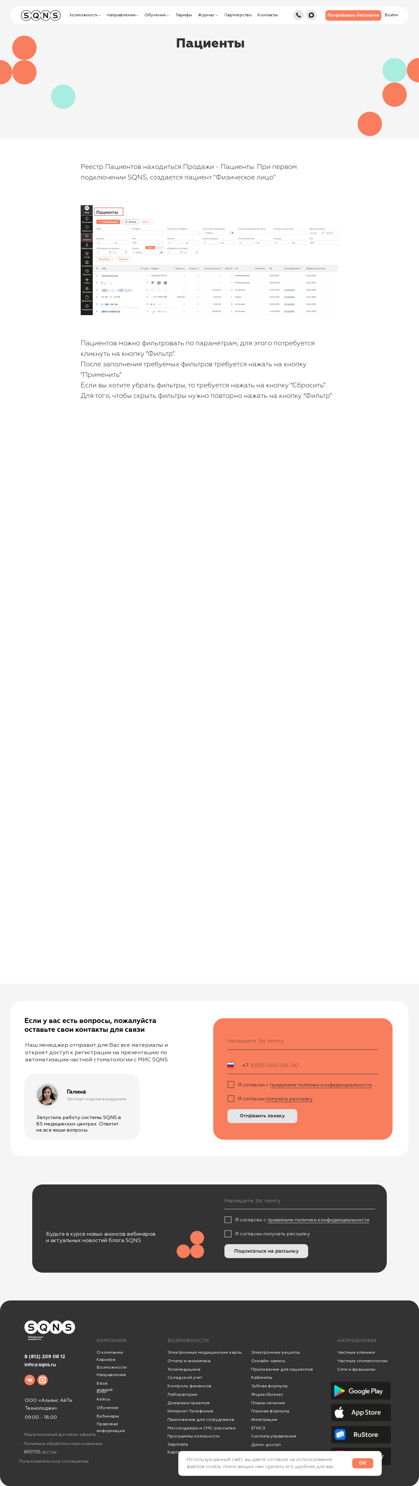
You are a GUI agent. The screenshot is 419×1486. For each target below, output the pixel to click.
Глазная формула (270, 1411)
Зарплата (177, 1444)
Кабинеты (261, 1377)
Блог (102, 1391)
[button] (353, 15)
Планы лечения (268, 1403)
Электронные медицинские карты (204, 1352)
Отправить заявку (262, 1116)
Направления (111, 1374)
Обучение (108, 1407)
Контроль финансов (189, 1386)
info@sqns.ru (40, 1365)
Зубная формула (269, 1386)
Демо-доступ (266, 1444)
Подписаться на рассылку (266, 1251)
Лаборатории (182, 1394)
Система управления (273, 1436)
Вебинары (108, 1416)
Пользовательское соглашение (54, 1461)
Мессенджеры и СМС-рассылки (201, 1428)
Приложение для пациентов (282, 1369)
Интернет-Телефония (190, 1411)
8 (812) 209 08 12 (44, 1356)
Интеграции (264, 1419)
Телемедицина (183, 1369)
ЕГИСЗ (258, 1428)
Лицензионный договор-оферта (60, 1434)
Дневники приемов (188, 1403)
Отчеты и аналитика (189, 1361)
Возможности (112, 1367)
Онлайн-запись (268, 1361)
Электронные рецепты (275, 1352)
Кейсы (103, 1399)
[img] (298, 15)
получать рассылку (289, 1099)
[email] (302, 1041)
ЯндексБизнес (267, 1394)
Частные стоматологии (362, 1361)
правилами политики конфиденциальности (321, 1085)
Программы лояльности (193, 1436)
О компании (110, 1352)
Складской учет (184, 1377)
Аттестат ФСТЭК (40, 1452)
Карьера (106, 1359)
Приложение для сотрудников (200, 1419)
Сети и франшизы (356, 1369)
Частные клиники (356, 1352)
